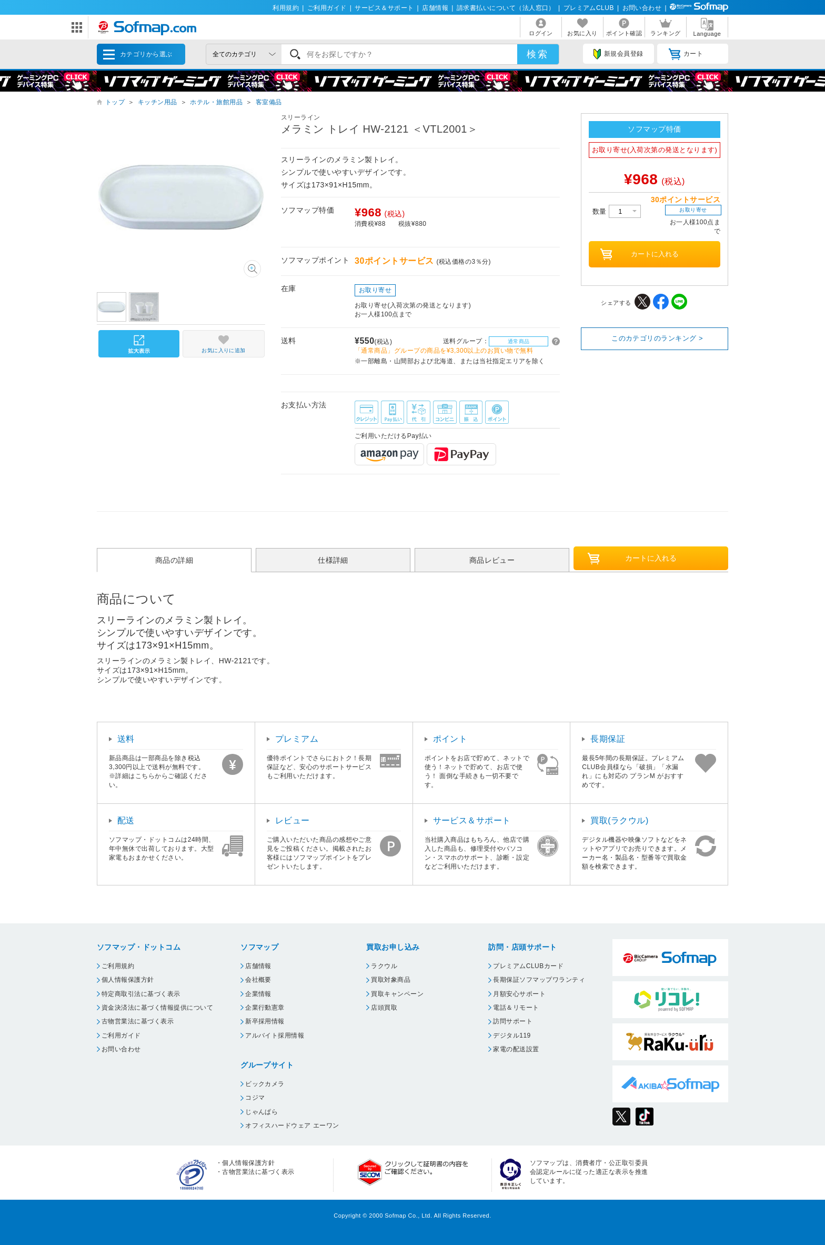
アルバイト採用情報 (274, 1035)
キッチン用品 (157, 102)
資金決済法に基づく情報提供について (157, 1007)
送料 (126, 738)
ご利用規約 (118, 966)
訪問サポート (512, 1021)
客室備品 (269, 102)
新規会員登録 (618, 54)
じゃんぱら (261, 1111)
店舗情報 (435, 8)
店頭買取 (384, 1007)
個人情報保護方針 (128, 979)
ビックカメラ (265, 1084)
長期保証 (607, 738)
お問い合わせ (642, 8)
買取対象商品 (390, 979)
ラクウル (384, 966)
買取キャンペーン (397, 994)
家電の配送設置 (516, 1049)
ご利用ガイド (327, 8)
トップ (115, 102)
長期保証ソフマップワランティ (539, 979)
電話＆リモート (516, 1007)
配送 (126, 820)
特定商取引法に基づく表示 (141, 994)
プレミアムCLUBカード (528, 966)
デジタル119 (511, 1035)
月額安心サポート (519, 994)
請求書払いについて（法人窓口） (506, 8)
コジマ (255, 1097)
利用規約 (286, 8)
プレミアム (296, 738)
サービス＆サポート (384, 8)
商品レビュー (492, 560)
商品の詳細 (174, 560)
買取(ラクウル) (619, 820)
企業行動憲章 (265, 1007)
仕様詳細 (333, 560)
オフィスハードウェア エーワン (292, 1125)
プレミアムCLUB (589, 8)
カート (686, 54)
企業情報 (258, 994)
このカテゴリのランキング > (657, 338)
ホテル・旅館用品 (216, 102)
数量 (616, 211)
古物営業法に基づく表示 (138, 1021)
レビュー (292, 820)
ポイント (450, 738)
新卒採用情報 (265, 1021)
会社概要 (258, 979)
